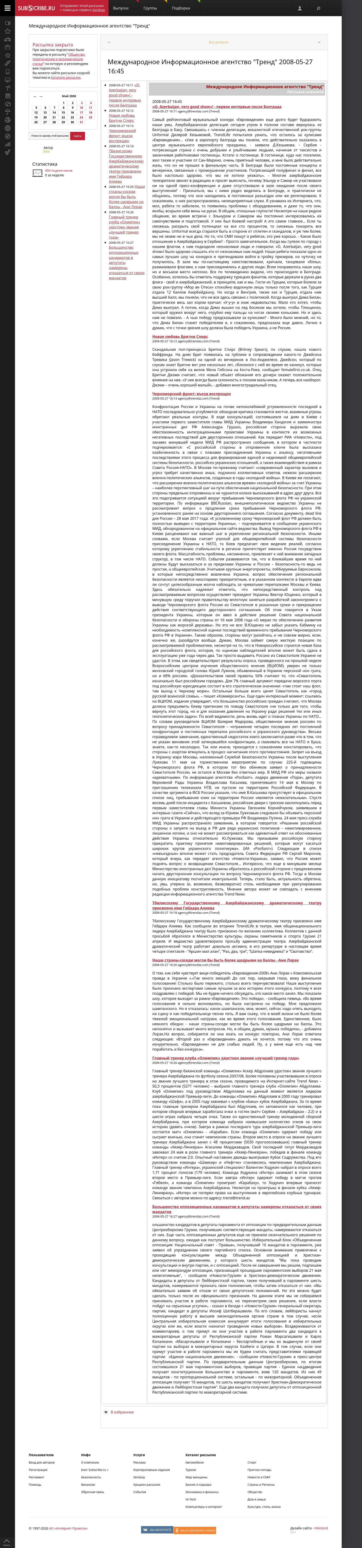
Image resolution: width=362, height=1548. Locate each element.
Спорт (251, 1462)
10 (81, 108)
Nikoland (321, 1528)
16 (72, 112)
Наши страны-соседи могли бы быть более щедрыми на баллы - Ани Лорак (127, 196)
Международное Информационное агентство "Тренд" (89, 26)
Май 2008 (69, 96)
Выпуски (126, 5)
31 (81, 122)
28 (54, 122)
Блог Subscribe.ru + (95, 1470)
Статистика (44, 164)
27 (45, 122)
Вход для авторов (41, 1462)
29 (63, 122)
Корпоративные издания (151, 1470)
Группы (155, 5)
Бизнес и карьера (198, 1484)
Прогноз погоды (259, 1470)
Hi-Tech (191, 1499)
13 (45, 112)
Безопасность (91, 1477)
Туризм (191, 1470)
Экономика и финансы (202, 1492)
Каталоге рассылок (66, 77)
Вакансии (88, 1484)
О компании (90, 1462)
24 (81, 117)
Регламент (36, 1477)
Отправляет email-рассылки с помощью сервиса (82, 7)
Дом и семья (256, 1499)
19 (36, 117)
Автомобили (195, 1462)
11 (90, 108)
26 (36, 122)
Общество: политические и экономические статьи (59, 59)
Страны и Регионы (261, 1484)
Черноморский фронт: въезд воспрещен (122, 135)
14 (54, 112)
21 (54, 117)
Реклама (139, 1462)
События (139, 1492)
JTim (46, 151)
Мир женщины (197, 1477)
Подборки (186, 5)
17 (81, 112)
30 (72, 122)
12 (36, 112)
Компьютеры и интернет (204, 1507)
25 (90, 117)
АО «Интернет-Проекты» (68, 1528)
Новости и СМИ (258, 1477)
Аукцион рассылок (146, 1484)
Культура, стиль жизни (264, 1507)
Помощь (35, 1484)
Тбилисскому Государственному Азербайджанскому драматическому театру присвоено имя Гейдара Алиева (126, 166)
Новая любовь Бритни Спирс (122, 118)
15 (63, 112)
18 (90, 112)
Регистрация (38, 1470)
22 (63, 117)
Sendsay (139, 1477)
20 (45, 117)
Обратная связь (92, 1492)
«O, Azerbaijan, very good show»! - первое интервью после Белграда (125, 95)
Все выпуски (219, 42)
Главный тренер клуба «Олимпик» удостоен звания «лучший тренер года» (124, 227)
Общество (254, 1492)
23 (72, 117)
